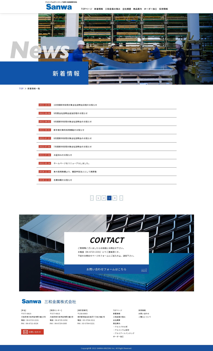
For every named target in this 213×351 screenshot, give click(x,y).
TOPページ (86, 8)
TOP (21, 88)
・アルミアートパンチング (123, 333)
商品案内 (137, 8)
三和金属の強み (112, 8)
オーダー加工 (150, 8)
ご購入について (145, 316)
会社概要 (126, 8)
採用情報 (163, 8)
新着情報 (98, 8)
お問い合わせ (144, 313)
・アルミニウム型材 (121, 329)
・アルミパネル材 (120, 326)
